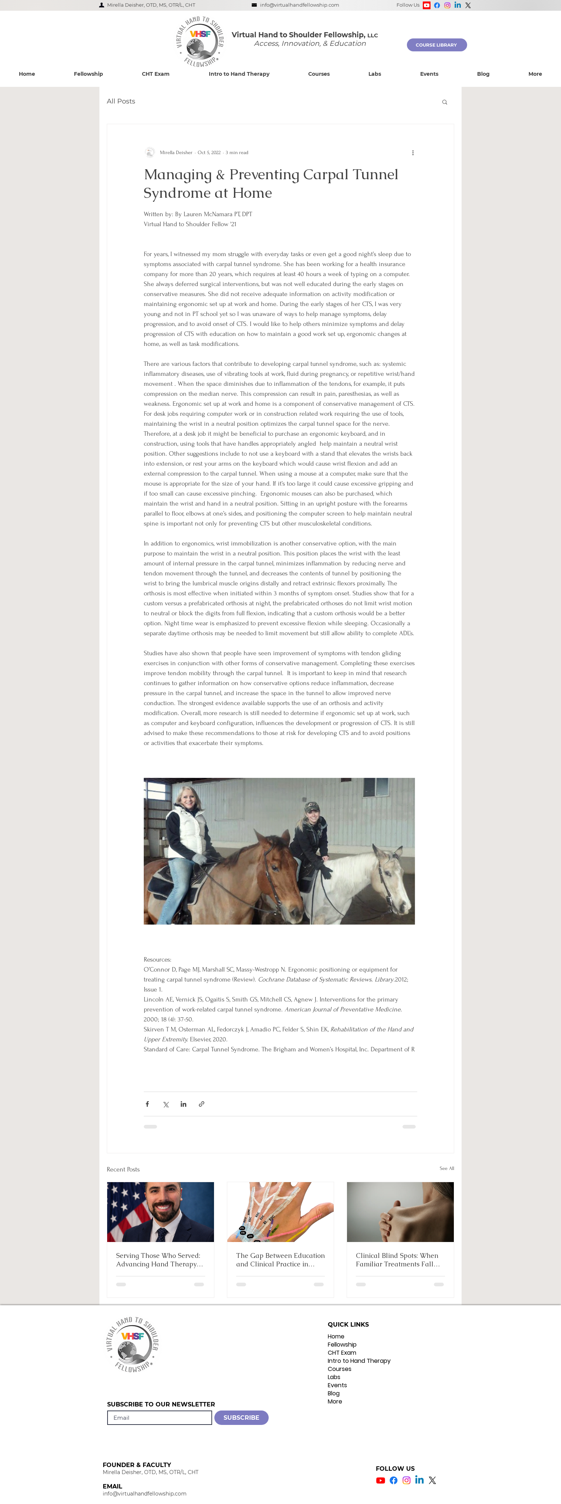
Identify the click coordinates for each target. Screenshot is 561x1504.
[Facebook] (437, 5)
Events (337, 1385)
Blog (334, 1393)
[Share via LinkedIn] (183, 1103)
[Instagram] (447, 5)
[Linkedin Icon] (419, 1480)
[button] (88, 74)
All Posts (121, 101)
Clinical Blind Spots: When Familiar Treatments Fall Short (397, 1259)
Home (336, 1337)
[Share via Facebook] (147, 1103)
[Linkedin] (458, 5)
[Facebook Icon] (393, 1480)
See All (447, 1168)
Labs (334, 1377)
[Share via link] (201, 1103)
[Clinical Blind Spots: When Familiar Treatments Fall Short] (400, 1212)
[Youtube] (427, 5)
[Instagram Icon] (406, 1480)
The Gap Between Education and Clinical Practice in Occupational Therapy (280, 1259)
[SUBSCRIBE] (241, 1418)
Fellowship (342, 1345)
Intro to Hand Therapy (359, 1361)
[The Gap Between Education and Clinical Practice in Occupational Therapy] (280, 1212)
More (335, 1402)
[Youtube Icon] (380, 1480)
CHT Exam (342, 1353)
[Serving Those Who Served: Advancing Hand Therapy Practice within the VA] (160, 1212)
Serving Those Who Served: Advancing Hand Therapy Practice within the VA (158, 1259)
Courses (339, 1369)
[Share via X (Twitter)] (165, 1103)
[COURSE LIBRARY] (437, 44)
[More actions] (412, 152)
